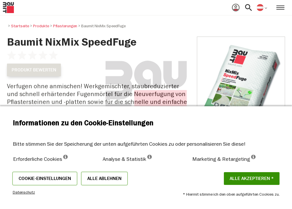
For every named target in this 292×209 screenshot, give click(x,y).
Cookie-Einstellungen (45, 178)
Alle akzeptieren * (252, 178)
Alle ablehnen (104, 178)
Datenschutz (24, 192)
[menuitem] (236, 7)
